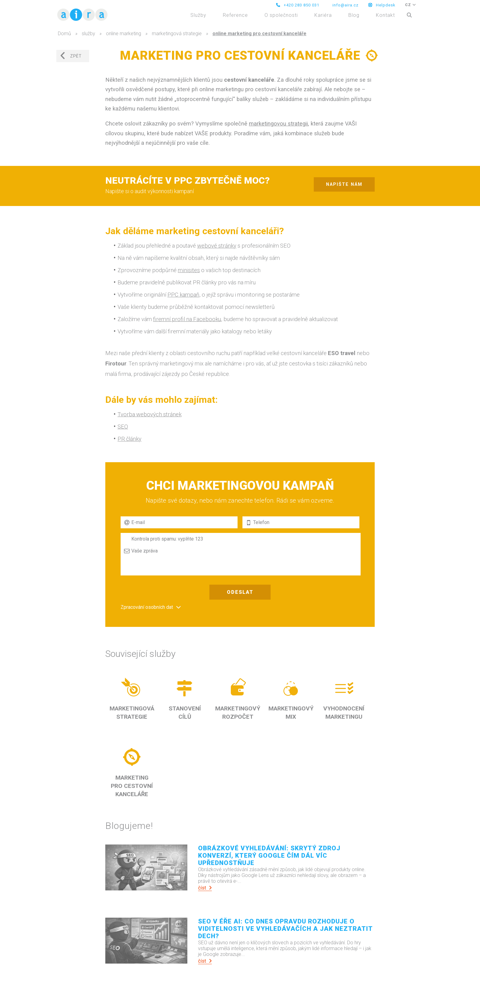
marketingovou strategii (278, 123)
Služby (198, 15)
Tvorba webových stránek (150, 414)
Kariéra (323, 15)
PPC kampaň (183, 294)
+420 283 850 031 (297, 5)
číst (205, 888)
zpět (70, 55)
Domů (64, 33)
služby (88, 33)
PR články (129, 439)
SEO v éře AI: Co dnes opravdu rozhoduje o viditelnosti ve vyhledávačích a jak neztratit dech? (285, 929)
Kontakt (385, 15)
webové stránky (216, 245)
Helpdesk (382, 5)
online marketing (123, 33)
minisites (189, 270)
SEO (123, 426)
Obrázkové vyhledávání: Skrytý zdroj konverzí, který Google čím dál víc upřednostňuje (269, 856)
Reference (235, 15)
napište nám (344, 184)
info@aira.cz (344, 5)
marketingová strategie (177, 33)
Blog (353, 15)
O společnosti (281, 15)
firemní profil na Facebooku (187, 319)
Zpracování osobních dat (147, 607)
